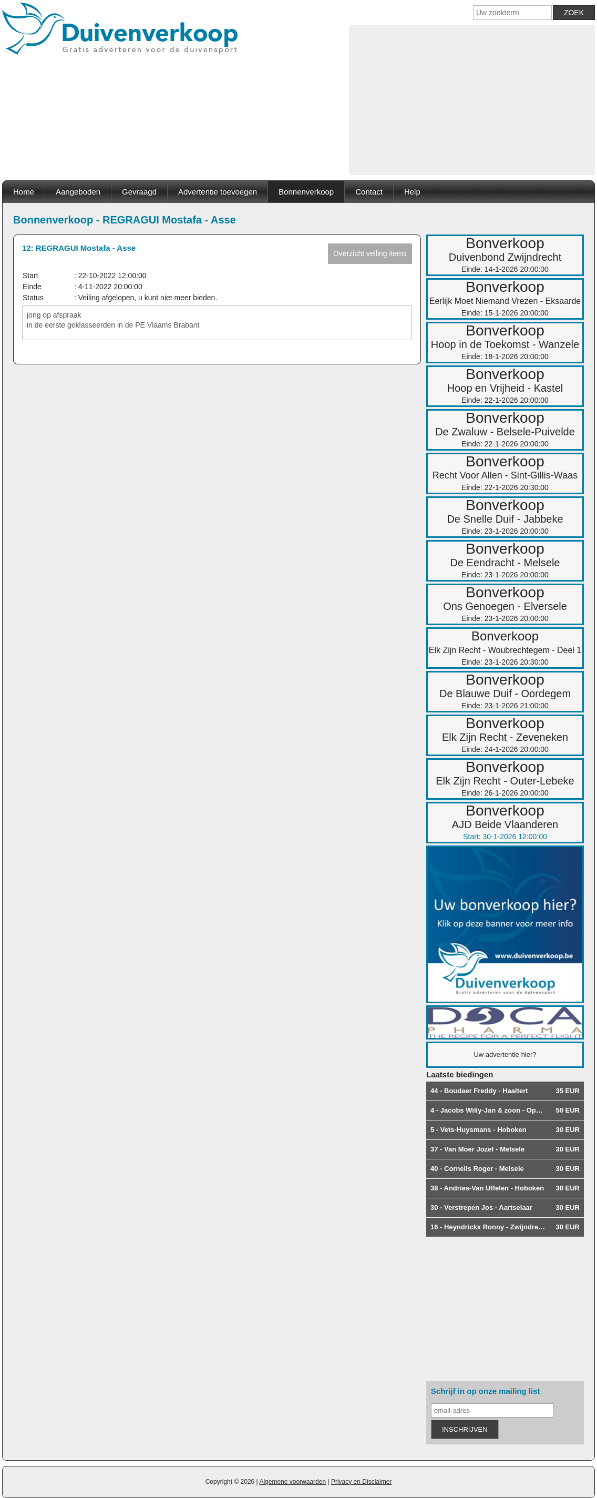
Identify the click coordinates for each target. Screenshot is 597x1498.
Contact (369, 191)
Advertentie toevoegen (217, 191)
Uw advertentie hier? (505, 1054)
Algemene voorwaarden (292, 1481)
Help (412, 191)
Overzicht (370, 253)
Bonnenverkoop (306, 191)
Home (23, 191)
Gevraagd (139, 191)
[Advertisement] (472, 98)
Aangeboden (78, 191)
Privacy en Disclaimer (361, 1481)
